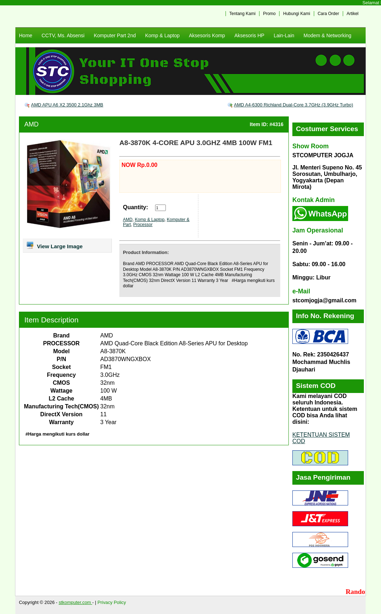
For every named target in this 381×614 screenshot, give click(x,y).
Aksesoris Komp (207, 35)
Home (25, 35)
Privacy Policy (112, 602)
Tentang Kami (242, 13)
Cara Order (328, 13)
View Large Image (54, 245)
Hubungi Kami (296, 13)
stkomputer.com (75, 602)
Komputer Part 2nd (115, 35)
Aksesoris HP (249, 35)
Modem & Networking (327, 35)
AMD (31, 124)
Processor (143, 224)
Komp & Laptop (162, 35)
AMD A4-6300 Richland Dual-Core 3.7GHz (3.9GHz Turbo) (293, 104)
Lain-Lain (284, 35)
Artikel (352, 13)
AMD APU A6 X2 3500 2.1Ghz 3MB (67, 104)
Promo (269, 13)
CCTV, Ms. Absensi (62, 35)
